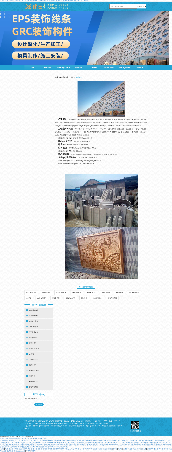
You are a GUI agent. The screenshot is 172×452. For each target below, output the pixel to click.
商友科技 (81, 426)
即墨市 (28, 451)
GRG (95, 421)
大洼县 (125, 449)
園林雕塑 (84, 298)
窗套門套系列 (112, 298)
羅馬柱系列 (119, 292)
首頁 (32, 68)
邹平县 (139, 449)
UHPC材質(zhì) (61, 292)
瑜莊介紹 (47, 68)
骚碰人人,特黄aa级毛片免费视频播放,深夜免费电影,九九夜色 (50, 445)
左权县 (115, 449)
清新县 (30, 449)
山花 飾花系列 (41, 298)
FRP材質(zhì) (91, 292)
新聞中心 (78, 68)
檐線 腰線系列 (97, 298)
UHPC (100, 421)
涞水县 (156, 449)
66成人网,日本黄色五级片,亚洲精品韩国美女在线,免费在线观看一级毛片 (86, 443)
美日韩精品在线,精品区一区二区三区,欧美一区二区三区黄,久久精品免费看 (23, 440)
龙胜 (6, 449)
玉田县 (82, 449)
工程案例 (93, 68)
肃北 (15, 451)
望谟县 (11, 449)
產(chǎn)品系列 (63, 68)
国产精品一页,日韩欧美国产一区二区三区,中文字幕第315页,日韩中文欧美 (23, 438)
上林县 (72, 449)
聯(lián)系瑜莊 (109, 68)
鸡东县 (120, 449)
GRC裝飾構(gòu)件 (77, 421)
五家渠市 (56, 449)
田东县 (16, 449)
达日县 (35, 449)
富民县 (110, 449)
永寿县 (130, 449)
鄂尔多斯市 (88, 449)
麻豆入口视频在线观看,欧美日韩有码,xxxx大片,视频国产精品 (49, 447)
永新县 (40, 449)
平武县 (2, 449)
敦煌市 (61, 449)
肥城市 (50, 449)
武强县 (100, 449)
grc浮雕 (28, 298)
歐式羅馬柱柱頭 (134, 292)
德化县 (105, 449)
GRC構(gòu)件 (31, 292)
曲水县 (166, 449)
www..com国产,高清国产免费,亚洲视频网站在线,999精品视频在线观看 (132, 445)
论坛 (134, 449)
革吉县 (66, 449)
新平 (23, 451)
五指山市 (150, 449)
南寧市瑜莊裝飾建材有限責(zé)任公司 (55, 426)
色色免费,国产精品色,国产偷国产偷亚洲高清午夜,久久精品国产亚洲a (69, 440)
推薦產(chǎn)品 (70, 298)
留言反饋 (140, 68)
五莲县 (19, 451)
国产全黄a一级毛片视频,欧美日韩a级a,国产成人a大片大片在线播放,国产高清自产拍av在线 (120, 440)
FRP (105, 421)
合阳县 (45, 449)
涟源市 (33, 451)
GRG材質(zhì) (76, 292)
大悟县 (4, 451)
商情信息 (105, 426)
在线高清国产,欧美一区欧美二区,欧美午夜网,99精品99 (45, 443)
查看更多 (39, 404)
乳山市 (144, 449)
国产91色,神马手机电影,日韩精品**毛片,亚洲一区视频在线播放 (90, 445)
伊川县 (77, 449)
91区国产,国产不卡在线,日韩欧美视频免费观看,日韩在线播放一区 (130, 443)
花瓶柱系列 (55, 298)
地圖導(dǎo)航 (124, 68)
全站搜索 (140, 6)
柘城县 (95, 449)
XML (98, 426)
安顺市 (24, 449)
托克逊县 (10, 451)
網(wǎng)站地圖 (91, 426)
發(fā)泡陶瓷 (106, 292)
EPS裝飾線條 (46, 292)
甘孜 (20, 449)
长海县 (161, 449)
